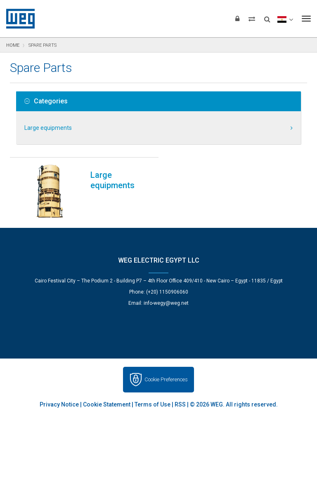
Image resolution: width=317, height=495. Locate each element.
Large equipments (48, 127)
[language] (285, 19)
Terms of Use (152, 404)
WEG (17, 18)
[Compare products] (252, 19)
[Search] (267, 17)
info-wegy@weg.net (166, 303)
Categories (46, 101)
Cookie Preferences (166, 379)
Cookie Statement (106, 404)
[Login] (237, 19)
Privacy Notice (59, 404)
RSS (180, 404)
